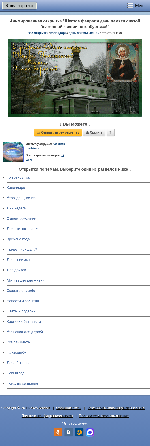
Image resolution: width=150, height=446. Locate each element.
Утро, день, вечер (21, 198)
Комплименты (19, 342)
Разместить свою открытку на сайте (116, 407)
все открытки (19, 5)
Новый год (15, 373)
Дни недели (16, 208)
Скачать (94, 132)
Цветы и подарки (21, 311)
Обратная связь (68, 407)
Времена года (18, 239)
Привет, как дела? (22, 249)
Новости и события (23, 301)
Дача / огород (18, 363)
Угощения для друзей (25, 332)
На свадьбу (16, 352)
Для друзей (16, 270)
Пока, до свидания (22, 383)
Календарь (58, 33)
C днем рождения (21, 218)
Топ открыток (18, 177)
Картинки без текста (24, 321)
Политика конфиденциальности (47, 415)
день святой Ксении (84, 33)
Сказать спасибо (21, 291)
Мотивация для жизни (25, 280)
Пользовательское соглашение (104, 415)
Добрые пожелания (23, 229)
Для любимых (18, 260)
